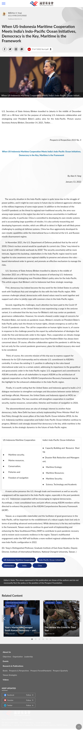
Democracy (9, 565)
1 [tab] (32, 639)
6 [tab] (50, 639)
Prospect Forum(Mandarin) (40, 669)
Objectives (7, 655)
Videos (6, 678)
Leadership (28, 655)
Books (5, 669)
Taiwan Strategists (10, 673)
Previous (4, 618)
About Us (7, 650)
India (24, 565)
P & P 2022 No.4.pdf (37, 49)
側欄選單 (3, 3)
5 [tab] (47, 639)
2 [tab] (35, 639)
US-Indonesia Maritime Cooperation (19, 560)
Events (6, 659)
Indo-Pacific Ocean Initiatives (51, 560)
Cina (40, 565)
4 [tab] (43, 639)
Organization (18, 655)
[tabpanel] (22, 618)
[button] (4, 49)
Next (78, 618)
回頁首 (79, 727)
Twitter (17, 703)
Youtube (17, 698)
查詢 (79, 3)
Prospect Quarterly (60, 669)
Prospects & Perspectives (19, 669)
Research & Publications (13, 664)
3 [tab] (39, 639)
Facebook (17, 693)
